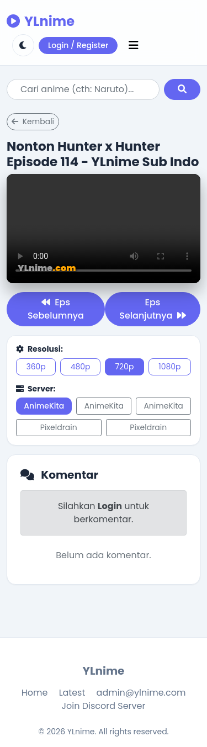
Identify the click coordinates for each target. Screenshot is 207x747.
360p (35, 366)
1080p (169, 366)
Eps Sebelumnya (56, 309)
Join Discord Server (104, 706)
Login (110, 506)
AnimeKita (44, 405)
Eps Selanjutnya (152, 309)
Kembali (33, 121)
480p (81, 366)
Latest (72, 692)
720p (124, 366)
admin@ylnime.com (141, 692)
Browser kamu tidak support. (103, 228)
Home (35, 692)
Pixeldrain (58, 427)
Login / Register (78, 45)
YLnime (41, 21)
